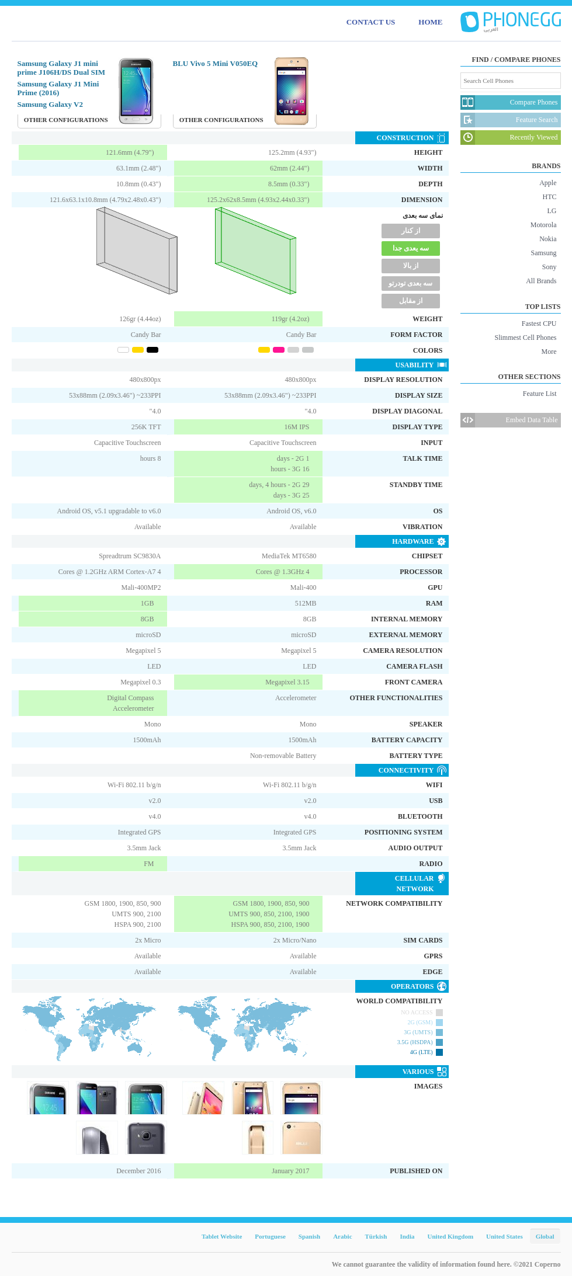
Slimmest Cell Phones (525, 337)
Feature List (540, 394)
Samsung (543, 253)
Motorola (544, 225)
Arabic (342, 1236)
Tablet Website (222, 1236)
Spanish (309, 1236)
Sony (549, 267)
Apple (547, 183)
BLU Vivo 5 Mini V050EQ (215, 63)
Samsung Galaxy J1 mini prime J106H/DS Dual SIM (62, 68)
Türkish (376, 1236)
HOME (430, 22)
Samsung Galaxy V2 (50, 104)
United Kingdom (451, 1236)
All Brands (541, 281)
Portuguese (270, 1236)
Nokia (547, 239)
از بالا (410, 266)
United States (504, 1236)
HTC (550, 197)
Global (545, 1236)
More (549, 351)
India (407, 1236)
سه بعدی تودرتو (410, 283)
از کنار (410, 231)
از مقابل (410, 301)
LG (552, 211)
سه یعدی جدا (411, 248)
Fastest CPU (539, 323)
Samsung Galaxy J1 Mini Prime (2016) (58, 88)
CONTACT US (371, 22)
